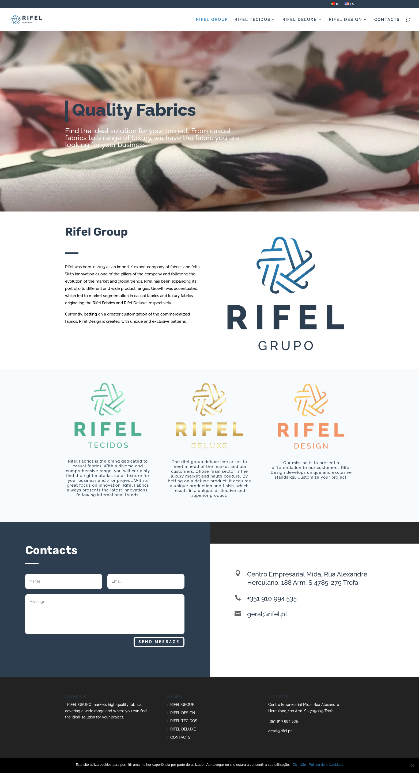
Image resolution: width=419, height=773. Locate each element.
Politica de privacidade (326, 765)
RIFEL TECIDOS (252, 20)
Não (303, 765)
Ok (295, 765)
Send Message (159, 642)
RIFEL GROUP (212, 20)
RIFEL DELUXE (299, 20)
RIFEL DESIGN (345, 20)
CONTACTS (387, 20)
